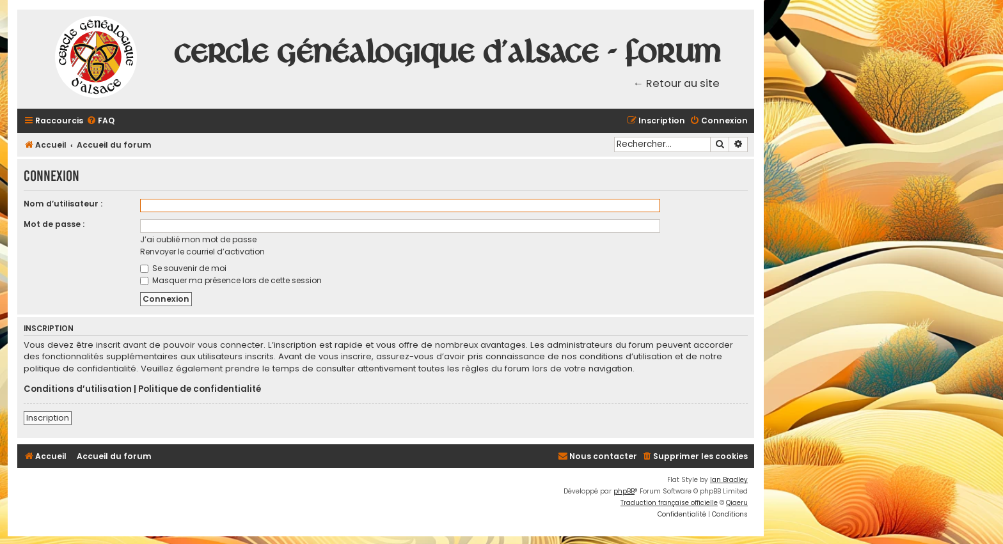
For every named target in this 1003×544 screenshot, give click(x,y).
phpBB (624, 491)
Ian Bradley (729, 480)
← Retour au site (676, 83)
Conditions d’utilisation (78, 389)
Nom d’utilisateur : (63, 203)
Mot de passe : (54, 224)
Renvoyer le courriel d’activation (202, 251)
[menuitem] (100, 121)
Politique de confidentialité (199, 389)
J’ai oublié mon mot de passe (198, 239)
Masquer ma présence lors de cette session (231, 280)
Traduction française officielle (669, 503)
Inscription (47, 418)
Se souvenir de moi (183, 268)
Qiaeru (737, 503)
